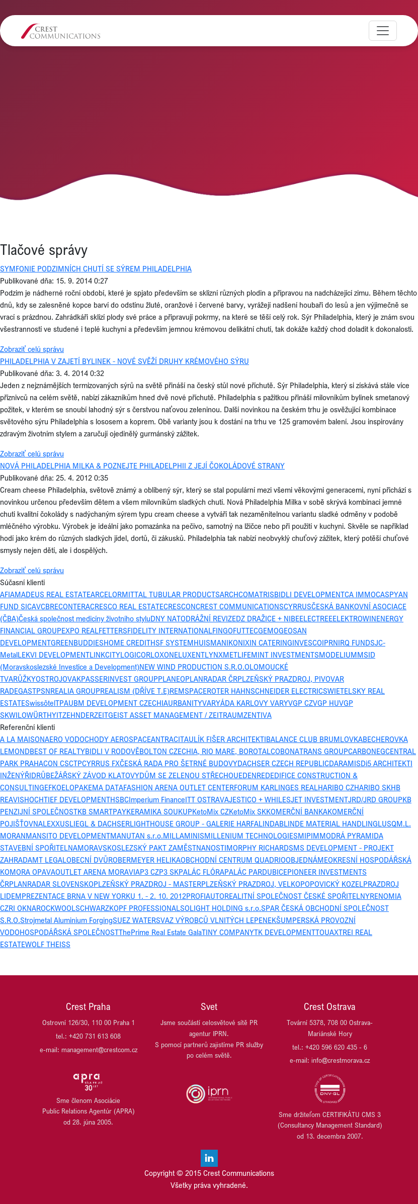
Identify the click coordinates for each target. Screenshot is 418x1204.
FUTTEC (245, 630)
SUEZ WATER (134, 920)
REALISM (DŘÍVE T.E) (135, 691)
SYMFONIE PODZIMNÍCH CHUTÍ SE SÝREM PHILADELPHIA (96, 268)
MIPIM (308, 835)
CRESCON (179, 606)
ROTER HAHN (228, 691)
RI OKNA (22, 908)
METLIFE (237, 655)
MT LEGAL (49, 860)
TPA (61, 703)
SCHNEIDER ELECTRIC (286, 691)
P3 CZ (149, 872)
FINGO (222, 630)
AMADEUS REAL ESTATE (50, 594)
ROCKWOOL (55, 908)
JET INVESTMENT (319, 799)
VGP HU (326, 703)
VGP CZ (300, 703)
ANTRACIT (167, 739)
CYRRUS (297, 606)
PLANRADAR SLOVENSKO (51, 884)
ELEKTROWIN (354, 618)
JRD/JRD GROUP (375, 799)
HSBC (119, 799)
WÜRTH (39, 715)
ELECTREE (315, 618)
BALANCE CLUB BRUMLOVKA (314, 739)
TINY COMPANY (228, 932)
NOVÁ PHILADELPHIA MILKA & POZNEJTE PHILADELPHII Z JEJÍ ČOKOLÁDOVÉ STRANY (142, 465)
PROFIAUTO (205, 896)
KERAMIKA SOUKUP (159, 811)
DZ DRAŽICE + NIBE (267, 618)
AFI (5, 594)
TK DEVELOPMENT (284, 932)
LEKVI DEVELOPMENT (54, 655)
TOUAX (327, 932)
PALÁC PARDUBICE (255, 872)
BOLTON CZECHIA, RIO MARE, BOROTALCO (209, 751)
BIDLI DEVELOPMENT (309, 594)
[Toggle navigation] (383, 31)
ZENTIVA (257, 715)
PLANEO (171, 679)
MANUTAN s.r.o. (136, 835)
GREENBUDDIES (77, 642)
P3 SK (169, 872)
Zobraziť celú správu (32, 349)
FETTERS (113, 630)
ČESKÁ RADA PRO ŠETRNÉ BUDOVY (178, 763)
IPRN (330, 642)
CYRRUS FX (101, 763)
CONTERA (74, 606)
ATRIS (264, 594)
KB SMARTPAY (101, 811)
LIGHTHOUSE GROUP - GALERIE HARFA (194, 823)
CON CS (56, 763)
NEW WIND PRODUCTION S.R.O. (191, 667)
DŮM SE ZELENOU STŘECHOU (188, 775)
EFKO (52, 787)
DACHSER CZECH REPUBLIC (283, 763)
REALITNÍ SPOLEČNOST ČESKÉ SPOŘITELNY (297, 896)
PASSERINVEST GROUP (119, 679)
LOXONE (164, 655)
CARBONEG (366, 751)
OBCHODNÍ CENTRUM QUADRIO (233, 860)
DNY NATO (168, 618)
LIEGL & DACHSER (99, 823)
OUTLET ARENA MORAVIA (97, 872)
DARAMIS (345, 763)
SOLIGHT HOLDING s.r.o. (220, 908)
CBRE (49, 606)
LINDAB (271, 823)
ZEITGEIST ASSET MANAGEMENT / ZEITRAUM (168, 715)
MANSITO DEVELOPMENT (68, 835)
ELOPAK (74, 787)
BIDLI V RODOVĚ (112, 751)
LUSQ (387, 823)
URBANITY (185, 703)
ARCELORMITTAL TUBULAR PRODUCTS (155, 594)
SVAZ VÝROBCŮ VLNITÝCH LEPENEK (216, 920)
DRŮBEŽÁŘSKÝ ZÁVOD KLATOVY (85, 775)
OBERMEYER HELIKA (147, 860)
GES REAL (301, 787)
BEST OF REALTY (57, 751)
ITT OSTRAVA (207, 799)
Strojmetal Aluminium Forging (66, 920)
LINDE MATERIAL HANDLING (331, 823)
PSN (43, 691)
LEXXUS (56, 823)
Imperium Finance (157, 799)
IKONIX (237, 642)
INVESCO (307, 642)
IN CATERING (270, 642)
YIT (57, 715)
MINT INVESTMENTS (285, 655)
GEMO (268, 630)
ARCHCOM (237, 594)
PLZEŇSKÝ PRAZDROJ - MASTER (147, 884)
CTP (75, 763)
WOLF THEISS (47, 944)
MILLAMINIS (183, 835)
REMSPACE (188, 691)
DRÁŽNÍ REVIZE (211, 618)
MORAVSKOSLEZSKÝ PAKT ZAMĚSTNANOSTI (151, 848)
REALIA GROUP (75, 691)
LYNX (214, 655)
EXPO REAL (80, 630)
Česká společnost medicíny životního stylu (84, 618)
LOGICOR (135, 655)
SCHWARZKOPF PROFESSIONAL (127, 908)
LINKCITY (105, 655)
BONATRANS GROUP (314, 751)
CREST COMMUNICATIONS (240, 606)
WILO (18, 715)
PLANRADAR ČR (211, 679)
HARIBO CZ (336, 787)
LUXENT (191, 655)
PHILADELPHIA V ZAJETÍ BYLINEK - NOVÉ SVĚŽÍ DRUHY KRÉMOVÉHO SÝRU (124, 361)
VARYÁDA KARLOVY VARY (245, 703)
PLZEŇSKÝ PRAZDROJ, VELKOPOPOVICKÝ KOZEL (282, 884)
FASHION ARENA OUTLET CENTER (178, 787)
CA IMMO (360, 594)
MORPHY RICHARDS (259, 848)
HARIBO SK (372, 787)
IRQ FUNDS (356, 642)
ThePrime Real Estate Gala (160, 932)
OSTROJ (49, 679)
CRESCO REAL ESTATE (126, 606)
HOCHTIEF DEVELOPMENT (67, 799)
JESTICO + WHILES (260, 799)
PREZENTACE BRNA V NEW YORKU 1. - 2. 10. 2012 (104, 896)
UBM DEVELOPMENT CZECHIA (118, 703)
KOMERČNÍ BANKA (296, 811)
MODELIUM (338, 655)
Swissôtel (40, 703)
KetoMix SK (247, 811)
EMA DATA (105, 787)
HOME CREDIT (127, 642)
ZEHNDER (78, 715)
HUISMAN (210, 642)
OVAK (71, 679)
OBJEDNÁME (307, 860)
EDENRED (254, 775)
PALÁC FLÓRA (201, 872)
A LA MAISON (22, 739)
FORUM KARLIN (259, 787)
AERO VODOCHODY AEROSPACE (98, 739)
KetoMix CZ (210, 811)
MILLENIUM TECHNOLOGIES (251, 835)
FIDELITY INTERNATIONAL (169, 630)
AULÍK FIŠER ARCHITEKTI (225, 739)
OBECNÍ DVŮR (89, 860)
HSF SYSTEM (172, 642)
